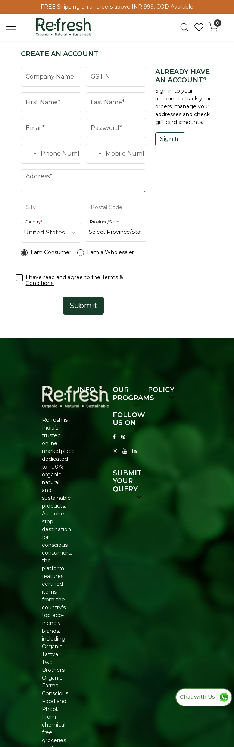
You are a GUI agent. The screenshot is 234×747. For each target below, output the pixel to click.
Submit (83, 305)
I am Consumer (51, 252)
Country (34, 221)
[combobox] (29, 153)
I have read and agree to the (74, 280)
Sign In (170, 139)
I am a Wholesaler (110, 252)
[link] (184, 27)
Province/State (104, 221)
